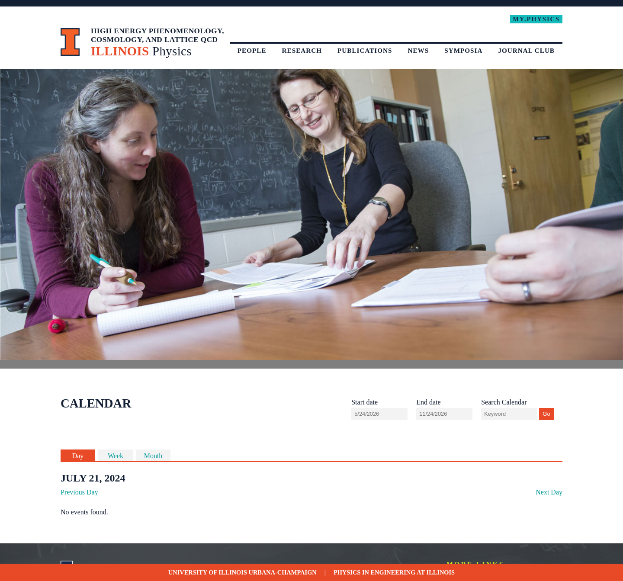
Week (115, 455)
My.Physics (536, 19)
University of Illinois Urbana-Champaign (242, 572)
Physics (347, 572)
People (252, 50)
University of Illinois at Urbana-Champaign (70, 42)
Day (78, 455)
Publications (364, 50)
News (418, 50)
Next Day (549, 492)
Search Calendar (504, 402)
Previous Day (79, 492)
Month (153, 455)
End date (428, 402)
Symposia (463, 50)
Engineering (393, 572)
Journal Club (526, 50)
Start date (364, 402)
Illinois (441, 572)
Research (302, 50)
